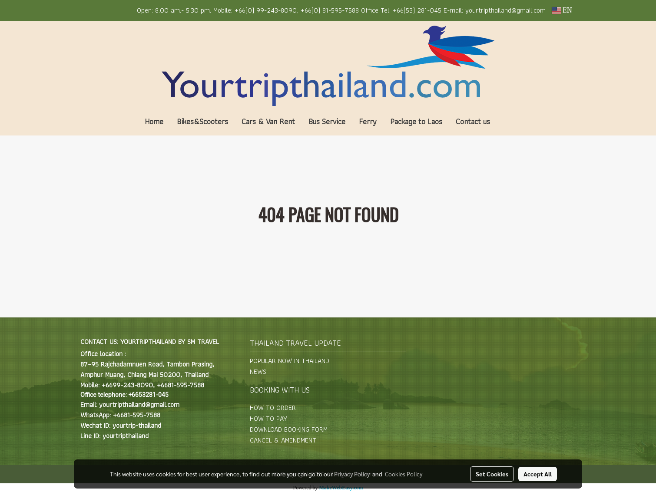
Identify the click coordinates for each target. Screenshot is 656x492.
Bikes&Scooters (202, 121)
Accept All (537, 474)
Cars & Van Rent (268, 121)
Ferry (368, 121)
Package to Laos (416, 121)
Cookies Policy (403, 474)
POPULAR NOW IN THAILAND (289, 360)
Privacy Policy (352, 474)
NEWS (258, 371)
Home (154, 121)
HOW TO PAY (268, 418)
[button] (509, 121)
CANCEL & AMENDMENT (283, 440)
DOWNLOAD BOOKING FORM (289, 429)
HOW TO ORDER (273, 407)
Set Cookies (492, 474)
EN (562, 10)
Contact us (473, 121)
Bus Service (326, 121)
